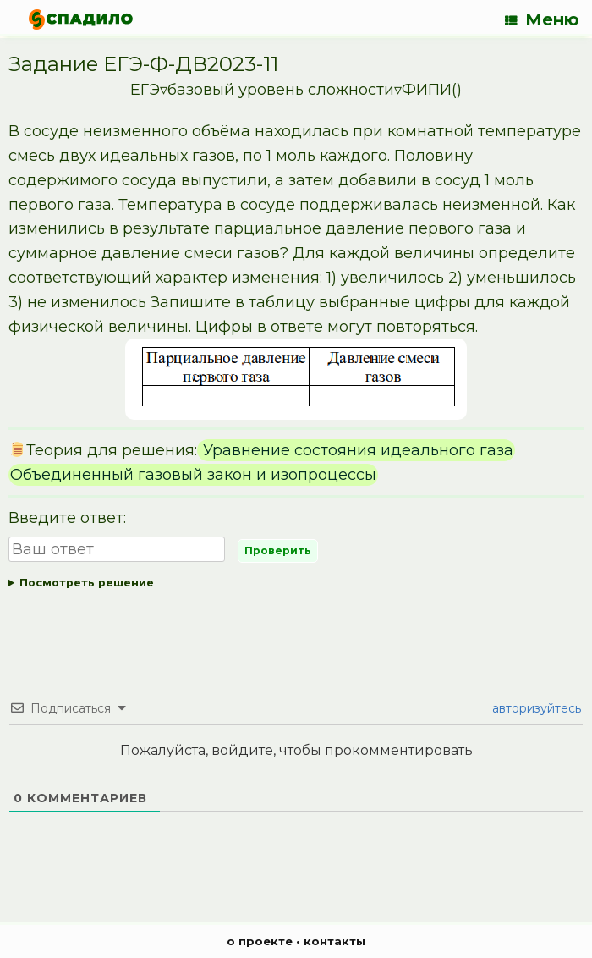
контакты (334, 941)
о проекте (260, 941)
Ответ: (296, 583)
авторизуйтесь (535, 708)
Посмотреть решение (86, 582)
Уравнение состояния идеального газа (356, 450)
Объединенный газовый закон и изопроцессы (193, 474)
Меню (542, 19)
